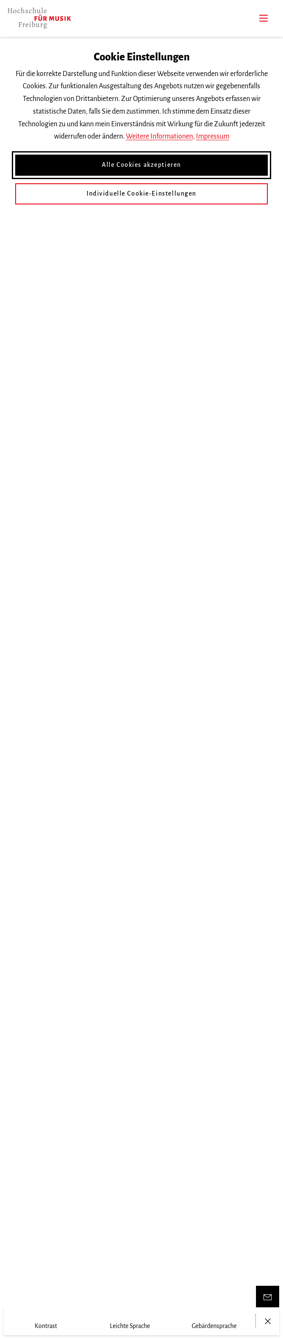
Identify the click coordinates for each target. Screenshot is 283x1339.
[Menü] (263, 18)
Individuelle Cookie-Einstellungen (141, 193)
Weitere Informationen (159, 136)
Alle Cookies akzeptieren (141, 164)
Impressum (212, 136)
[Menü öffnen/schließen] (267, 1321)
